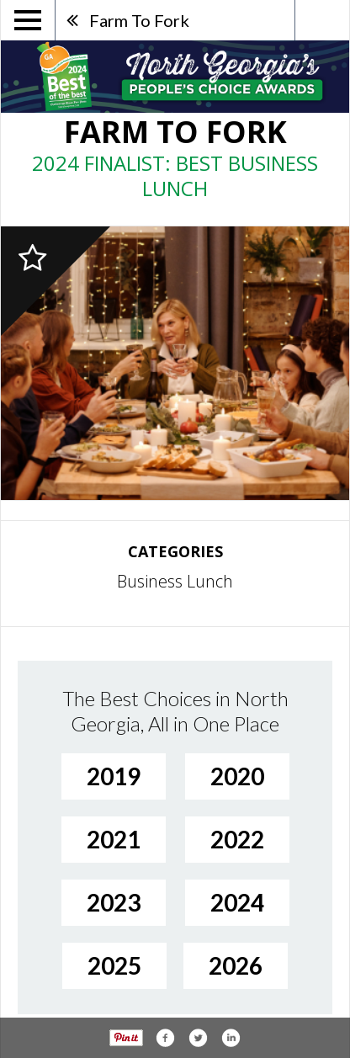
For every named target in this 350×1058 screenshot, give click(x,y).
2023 (114, 902)
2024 (237, 902)
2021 (114, 839)
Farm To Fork (139, 20)
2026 (235, 965)
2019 (114, 776)
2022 (237, 839)
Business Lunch (175, 581)
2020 (237, 776)
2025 (114, 965)
